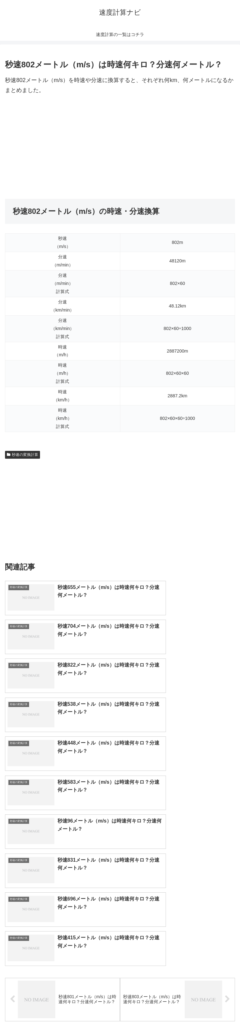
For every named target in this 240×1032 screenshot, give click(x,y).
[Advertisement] (120, 147)
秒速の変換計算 (22, 454)
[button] (228, 848)
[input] (120, 848)
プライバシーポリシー (179, 1011)
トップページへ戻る (61, 1011)
